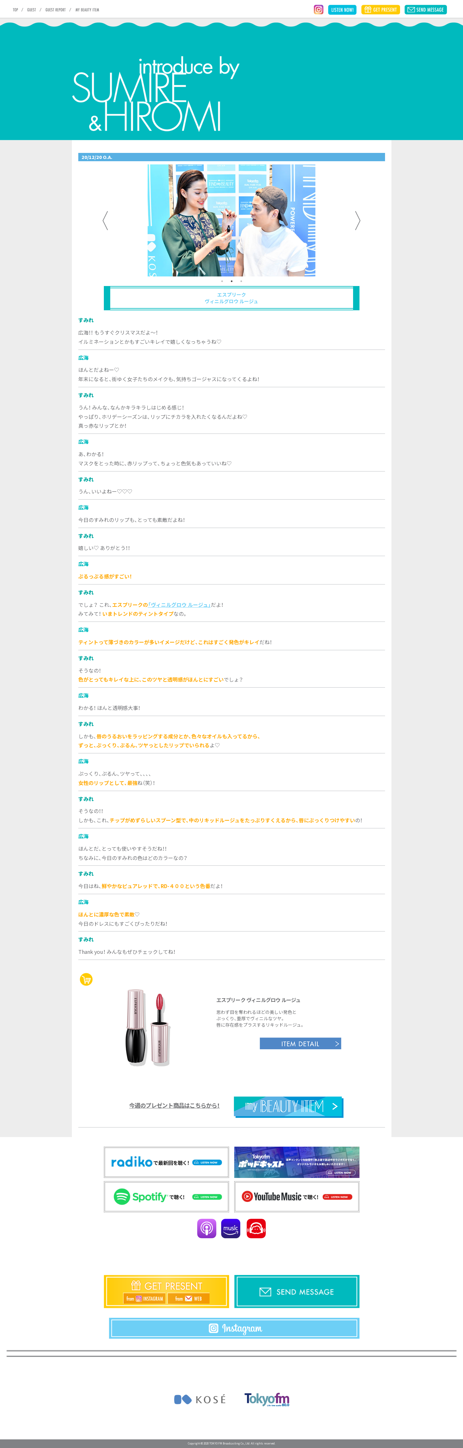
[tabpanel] (231, 220)
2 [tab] (231, 281)
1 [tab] (222, 281)
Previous (105, 220)
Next (358, 220)
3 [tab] (241, 281)
